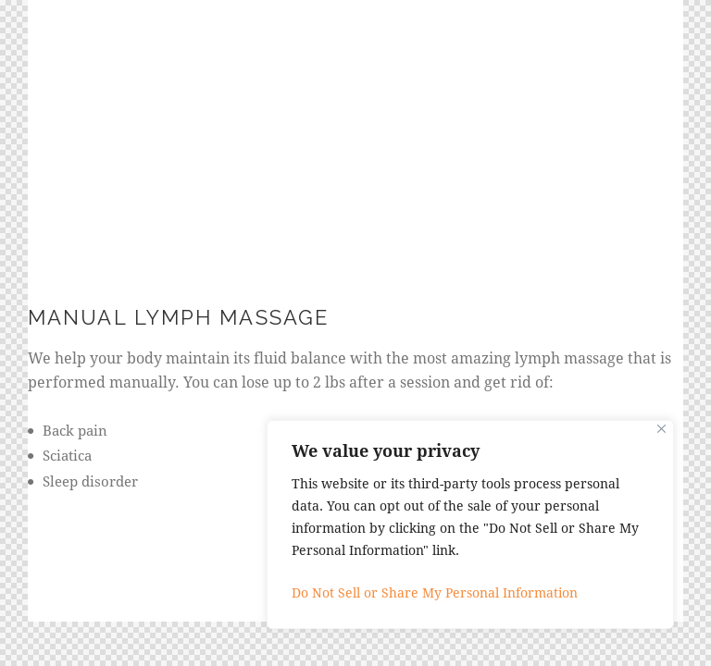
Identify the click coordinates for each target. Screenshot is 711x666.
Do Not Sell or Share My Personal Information (435, 592)
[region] (470, 524)
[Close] (661, 429)
